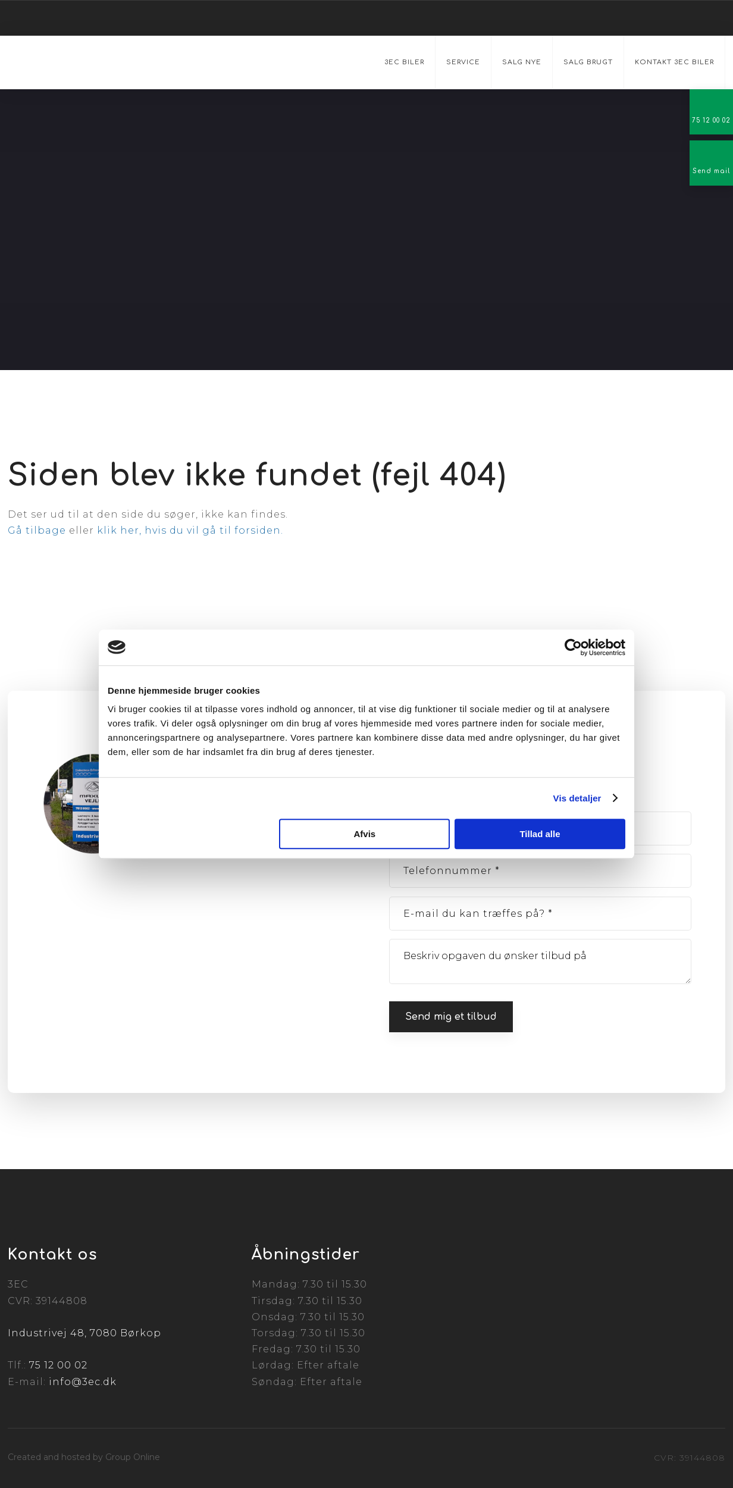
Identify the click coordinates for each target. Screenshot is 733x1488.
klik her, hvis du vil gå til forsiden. (190, 530)
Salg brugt (588, 62)
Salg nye (521, 62)
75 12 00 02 (58, 1365)
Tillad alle (539, 834)
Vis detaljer (577, 798)
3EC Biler (404, 62)
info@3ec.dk (83, 1381)
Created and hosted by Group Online (84, 1457)
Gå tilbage (37, 530)
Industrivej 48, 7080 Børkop (84, 1333)
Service (463, 62)
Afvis (365, 834)
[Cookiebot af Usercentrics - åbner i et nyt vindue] (573, 647)
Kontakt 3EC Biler (674, 62)
